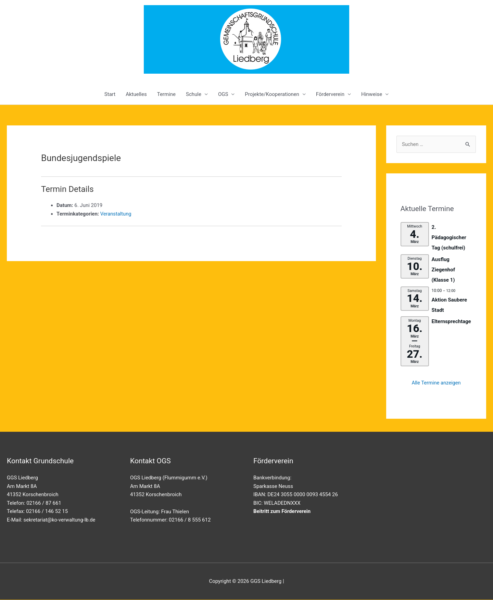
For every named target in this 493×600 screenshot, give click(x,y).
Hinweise (371, 94)
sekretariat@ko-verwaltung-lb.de (60, 520)
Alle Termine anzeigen (436, 383)
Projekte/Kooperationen (272, 94)
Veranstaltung (116, 214)
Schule (193, 94)
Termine (166, 94)
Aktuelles (136, 94)
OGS (223, 94)
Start (109, 94)
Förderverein (330, 94)
